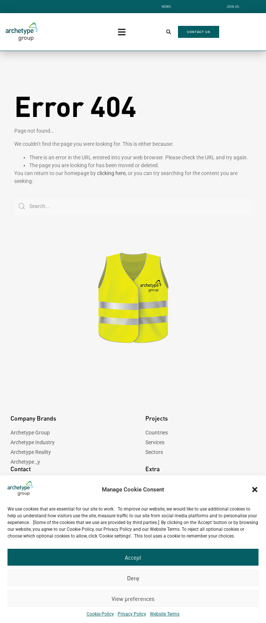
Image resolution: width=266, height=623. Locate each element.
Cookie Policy (100, 614)
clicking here (111, 173)
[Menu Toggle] (122, 32)
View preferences (133, 598)
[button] (255, 489)
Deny (133, 578)
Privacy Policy (132, 614)
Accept (133, 557)
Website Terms (164, 614)
